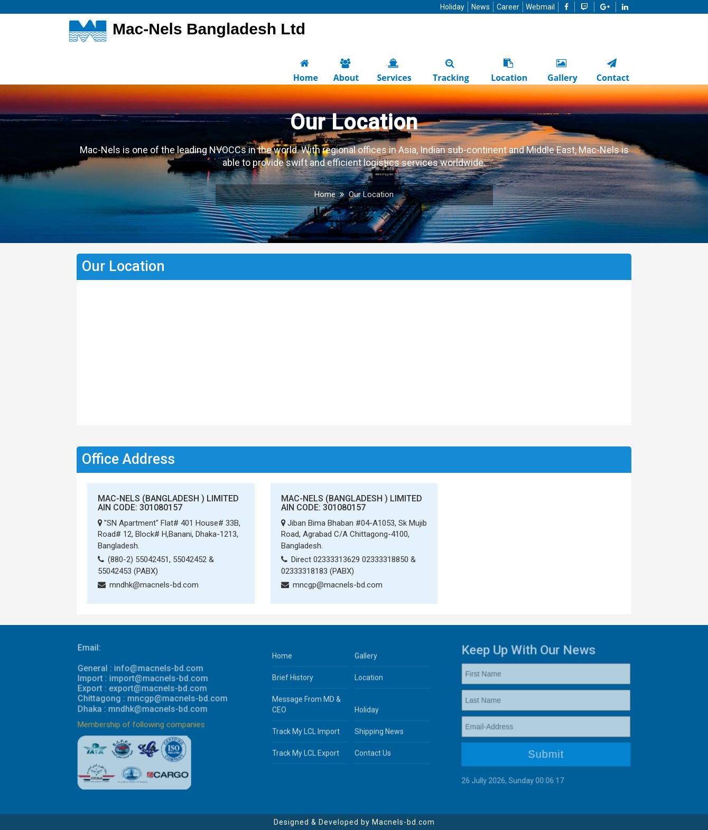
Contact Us (373, 756)
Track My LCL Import (306, 735)
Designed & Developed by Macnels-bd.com (354, 822)
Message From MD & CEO (306, 707)
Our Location (371, 194)
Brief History (292, 681)
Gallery (561, 69)
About (345, 69)
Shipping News (379, 735)
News (480, 7)
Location (508, 69)
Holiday (452, 7)
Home (304, 69)
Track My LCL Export (305, 756)
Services (393, 69)
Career (508, 7)
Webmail (540, 7)
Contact (611, 69)
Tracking (450, 69)
